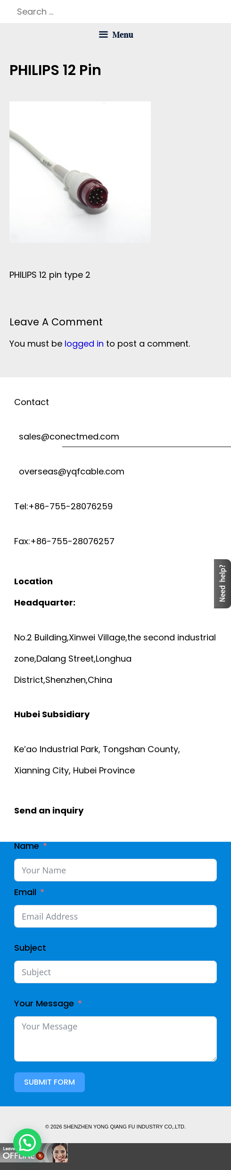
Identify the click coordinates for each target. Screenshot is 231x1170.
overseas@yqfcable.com (69, 471)
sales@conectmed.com (66, 436)
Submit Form (49, 1082)
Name (26, 846)
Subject (30, 948)
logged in (84, 343)
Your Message (44, 1003)
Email (25, 892)
